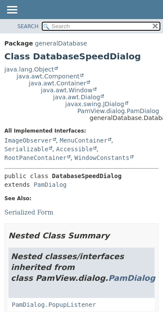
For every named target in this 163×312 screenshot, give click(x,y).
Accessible (74, 149)
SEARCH (28, 26)
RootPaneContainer (35, 157)
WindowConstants (101, 157)
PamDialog (50, 184)
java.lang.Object (29, 69)
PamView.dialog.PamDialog (118, 110)
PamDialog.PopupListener (54, 304)
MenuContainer (83, 140)
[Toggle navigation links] (11, 10)
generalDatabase (61, 43)
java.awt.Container (57, 83)
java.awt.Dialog (76, 97)
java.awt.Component (48, 76)
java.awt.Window (67, 90)
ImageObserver (28, 140)
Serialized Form (28, 212)
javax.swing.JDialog (94, 104)
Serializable (26, 149)
